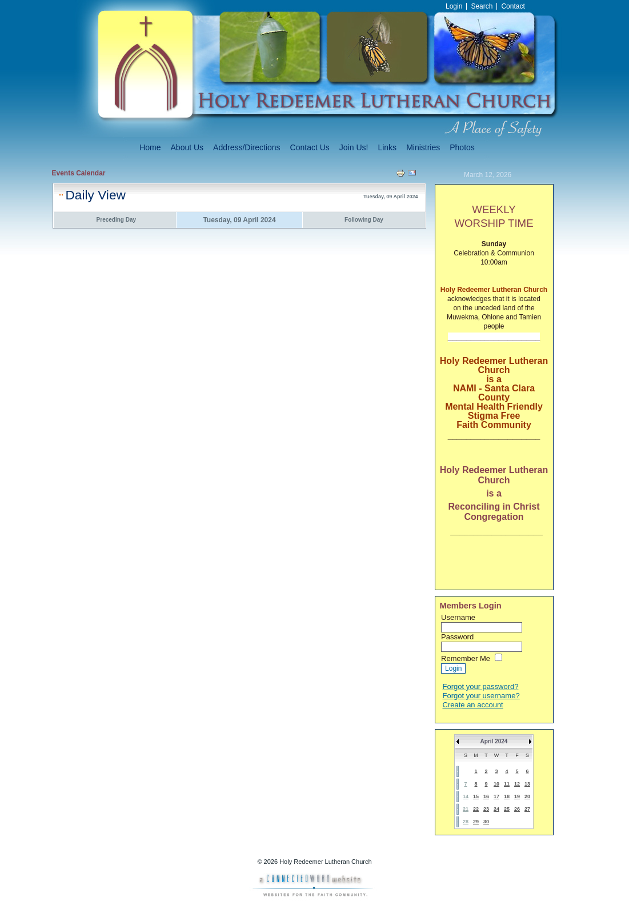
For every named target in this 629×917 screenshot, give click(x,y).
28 (465, 821)
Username (458, 617)
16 (486, 796)
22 (476, 809)
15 (476, 796)
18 (507, 796)
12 (517, 784)
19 (517, 796)
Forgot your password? (481, 686)
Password (457, 636)
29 (476, 821)
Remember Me (465, 658)
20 (527, 796)
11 (507, 784)
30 (486, 821)
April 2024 (494, 741)
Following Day (363, 220)
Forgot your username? (481, 695)
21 (465, 809)
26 (517, 809)
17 (496, 796)
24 (496, 809)
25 (507, 809)
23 (486, 809)
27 (527, 809)
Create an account (473, 704)
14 (465, 796)
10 (496, 784)
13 (527, 784)
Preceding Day (116, 220)
